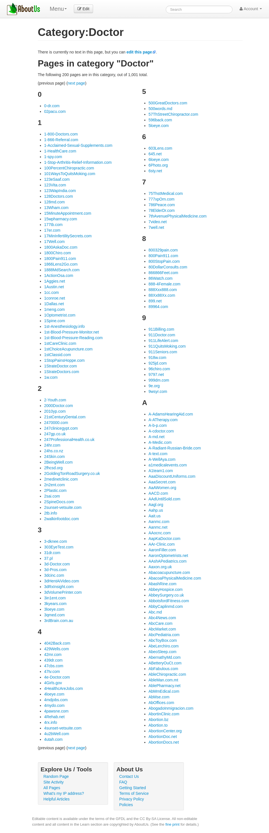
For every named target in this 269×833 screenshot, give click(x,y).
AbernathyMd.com (165, 657)
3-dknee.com (55, 541)
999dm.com (159, 380)
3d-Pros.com (55, 569)
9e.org (154, 386)
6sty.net (155, 171)
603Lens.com (160, 148)
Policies (126, 804)
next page (76, 83)
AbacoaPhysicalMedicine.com (175, 578)
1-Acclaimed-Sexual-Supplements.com (78, 145)
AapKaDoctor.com (164, 538)
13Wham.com (56, 207)
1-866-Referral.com (61, 139)
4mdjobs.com (56, 700)
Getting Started (132, 787)
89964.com (158, 306)
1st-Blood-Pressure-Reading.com (73, 337)
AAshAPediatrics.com (168, 561)
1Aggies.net (54, 281)
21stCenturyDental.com (64, 417)
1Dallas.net (54, 304)
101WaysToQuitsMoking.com (69, 173)
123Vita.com (55, 185)
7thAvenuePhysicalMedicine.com (177, 216)
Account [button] (251, 9)
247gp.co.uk (55, 434)
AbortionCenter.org (165, 731)
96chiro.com (159, 369)
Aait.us (155, 516)
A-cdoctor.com (161, 431)
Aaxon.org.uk (160, 567)
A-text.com (158, 453)
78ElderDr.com (162, 210)
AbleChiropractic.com (167, 674)
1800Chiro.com (57, 253)
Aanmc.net (158, 527)
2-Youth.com (55, 400)
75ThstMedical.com (166, 193)
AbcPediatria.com (164, 634)
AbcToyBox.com (163, 640)
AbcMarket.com (162, 629)
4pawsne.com (56, 711)
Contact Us (129, 776)
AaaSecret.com (162, 482)
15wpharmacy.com (60, 219)
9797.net (156, 374)
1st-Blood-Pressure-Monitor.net (71, 332)
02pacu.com (55, 111)
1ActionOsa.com (58, 275)
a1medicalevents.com (168, 465)
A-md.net (157, 436)
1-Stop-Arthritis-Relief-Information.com (78, 162)
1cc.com (51, 292)
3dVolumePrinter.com (63, 592)
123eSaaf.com (57, 179)
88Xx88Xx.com (162, 295)
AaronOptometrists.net (168, 555)
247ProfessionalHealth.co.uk (69, 439)
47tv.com (52, 671)
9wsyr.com (158, 391)
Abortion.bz (159, 719)
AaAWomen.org (162, 487)
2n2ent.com (54, 485)
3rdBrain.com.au (58, 620)
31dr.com (52, 552)
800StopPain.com (164, 261)
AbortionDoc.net (163, 736)
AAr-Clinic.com (162, 544)
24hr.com (52, 445)
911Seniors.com (163, 352)
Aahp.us (156, 510)
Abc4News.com (162, 617)
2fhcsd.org (53, 468)
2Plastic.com (55, 490)
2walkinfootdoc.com (61, 518)
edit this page (139, 52)
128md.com (54, 202)
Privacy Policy (131, 799)
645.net (155, 154)
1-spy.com (53, 156)
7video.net (158, 221)
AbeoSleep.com (163, 651)
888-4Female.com (164, 284)
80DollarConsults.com (168, 267)
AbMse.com (159, 697)
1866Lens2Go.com (61, 264)
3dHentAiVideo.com (61, 581)
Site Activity (54, 782)
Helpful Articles (57, 799)
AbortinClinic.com (164, 714)
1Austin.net (54, 287)
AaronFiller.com (162, 550)
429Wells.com (56, 649)
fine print (172, 824)
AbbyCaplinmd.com (166, 606)
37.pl (48, 558)
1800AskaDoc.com (61, 247)
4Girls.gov (53, 683)
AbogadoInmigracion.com (171, 708)
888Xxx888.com (163, 289)
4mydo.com (54, 705)
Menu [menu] (58, 9)
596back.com (160, 120)
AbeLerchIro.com (164, 646)
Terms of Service (134, 793)
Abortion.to (158, 725)
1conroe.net (54, 298)
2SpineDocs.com (59, 502)
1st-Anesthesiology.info (64, 326)
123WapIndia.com (60, 190)
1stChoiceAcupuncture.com (68, 349)
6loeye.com (159, 159)
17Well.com (54, 241)
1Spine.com (54, 320)
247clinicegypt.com (61, 428)
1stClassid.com (57, 354)
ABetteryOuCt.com (165, 663)
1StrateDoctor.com (60, 366)
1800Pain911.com (60, 258)
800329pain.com (163, 250)
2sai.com (52, 496)
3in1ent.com (55, 598)
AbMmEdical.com (164, 691)
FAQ (123, 782)
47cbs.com (53, 666)
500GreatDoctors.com (168, 103)
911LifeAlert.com (163, 340)
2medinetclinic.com (61, 479)
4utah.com (53, 739)
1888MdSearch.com (61, 270)
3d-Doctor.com (57, 564)
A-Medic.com (160, 442)
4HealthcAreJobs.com (63, 688)
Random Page (56, 776)
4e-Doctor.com (57, 677)
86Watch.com (161, 278)
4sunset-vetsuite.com (62, 728)
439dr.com (53, 660)
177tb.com (53, 224)
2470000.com (56, 422)
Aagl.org (156, 504)
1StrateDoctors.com (61, 371)
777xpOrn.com (162, 199)
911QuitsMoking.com (167, 346)
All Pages (52, 787)
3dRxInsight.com (59, 586)
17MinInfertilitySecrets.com (68, 236)
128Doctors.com (58, 196)
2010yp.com (55, 411)
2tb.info (50, 513)
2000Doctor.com (58, 405)
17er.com (52, 230)
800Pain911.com (163, 255)
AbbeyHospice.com (166, 589)
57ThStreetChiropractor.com (173, 114)
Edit (83, 9)
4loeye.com (54, 694)
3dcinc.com (54, 575)
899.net (155, 301)
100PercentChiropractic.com (69, 168)
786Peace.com (162, 205)
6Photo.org (158, 165)
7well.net (156, 227)
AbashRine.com (163, 584)
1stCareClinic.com (60, 343)
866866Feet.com (163, 272)
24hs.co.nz (53, 451)
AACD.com (158, 493)
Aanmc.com (159, 521)
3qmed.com (54, 615)
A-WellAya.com (162, 459)
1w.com (50, 377)
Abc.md (155, 612)
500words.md (160, 108)
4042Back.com (57, 643)
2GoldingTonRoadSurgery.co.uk (72, 473)
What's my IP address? (64, 793)
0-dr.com (51, 106)
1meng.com (54, 309)
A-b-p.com (158, 425)
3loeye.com (54, 609)
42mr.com (52, 654)
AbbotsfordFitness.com (169, 601)
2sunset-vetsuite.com (62, 507)
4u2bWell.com (56, 733)
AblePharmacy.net (164, 685)
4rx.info (50, 722)
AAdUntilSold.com (164, 499)
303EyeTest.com (59, 547)
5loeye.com (159, 125)
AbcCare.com (161, 623)
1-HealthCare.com (60, 151)
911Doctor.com (162, 335)
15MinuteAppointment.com (67, 213)
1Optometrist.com (59, 315)
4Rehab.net (54, 716)
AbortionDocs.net (164, 742)
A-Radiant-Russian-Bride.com (175, 448)
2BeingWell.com (58, 462)
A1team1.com (161, 470)
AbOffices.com (161, 702)
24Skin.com (54, 456)
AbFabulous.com (163, 668)
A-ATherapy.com (163, 419)
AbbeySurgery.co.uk (166, 595)
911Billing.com (161, 329)
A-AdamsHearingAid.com (171, 414)
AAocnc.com (160, 533)
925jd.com (158, 363)
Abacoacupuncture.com (169, 572)
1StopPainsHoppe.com (64, 360)
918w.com (157, 357)
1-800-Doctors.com (61, 134)
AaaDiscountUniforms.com (172, 476)
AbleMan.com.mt (163, 680)
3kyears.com (55, 603)
